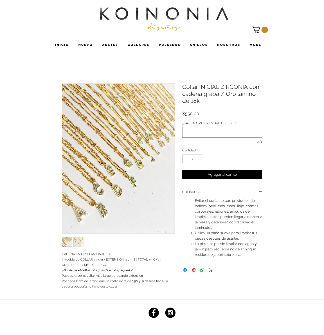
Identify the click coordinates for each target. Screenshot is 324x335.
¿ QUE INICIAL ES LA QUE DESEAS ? (210, 123)
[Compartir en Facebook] (185, 270)
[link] (260, 30)
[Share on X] (211, 270)
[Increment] (199, 159)
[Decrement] (186, 159)
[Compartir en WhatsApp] (202, 270)
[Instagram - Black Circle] (170, 313)
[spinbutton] (193, 159)
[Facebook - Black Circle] (153, 313)
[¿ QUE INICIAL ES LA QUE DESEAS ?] (222, 132)
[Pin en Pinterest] (193, 270)
